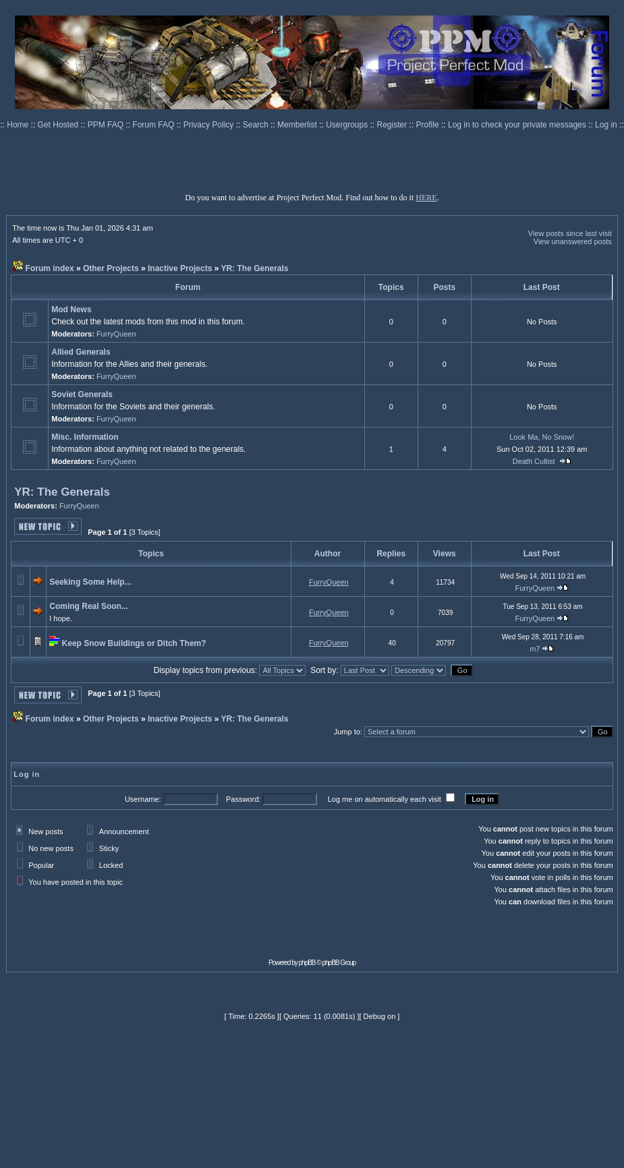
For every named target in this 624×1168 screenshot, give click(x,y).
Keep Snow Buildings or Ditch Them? (134, 643)
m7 (535, 649)
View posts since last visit (570, 233)
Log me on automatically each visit (384, 799)
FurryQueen (116, 334)
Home (18, 124)
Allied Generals (80, 352)
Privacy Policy (209, 124)
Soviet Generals (82, 394)
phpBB (307, 962)
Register (393, 124)
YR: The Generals (255, 268)
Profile (428, 124)
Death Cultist (534, 461)
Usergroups (348, 124)
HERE (426, 197)
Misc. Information (84, 437)
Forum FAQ (154, 124)
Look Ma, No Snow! (541, 437)
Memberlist (298, 124)
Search (257, 124)
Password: (243, 799)
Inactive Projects (180, 268)
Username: (143, 799)
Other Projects (111, 268)
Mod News (71, 309)
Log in (606, 124)
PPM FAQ (107, 124)
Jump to (347, 732)
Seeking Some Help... (90, 582)
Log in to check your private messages (518, 124)
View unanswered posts (573, 241)
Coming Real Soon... (88, 606)
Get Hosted (59, 124)
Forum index (50, 268)
